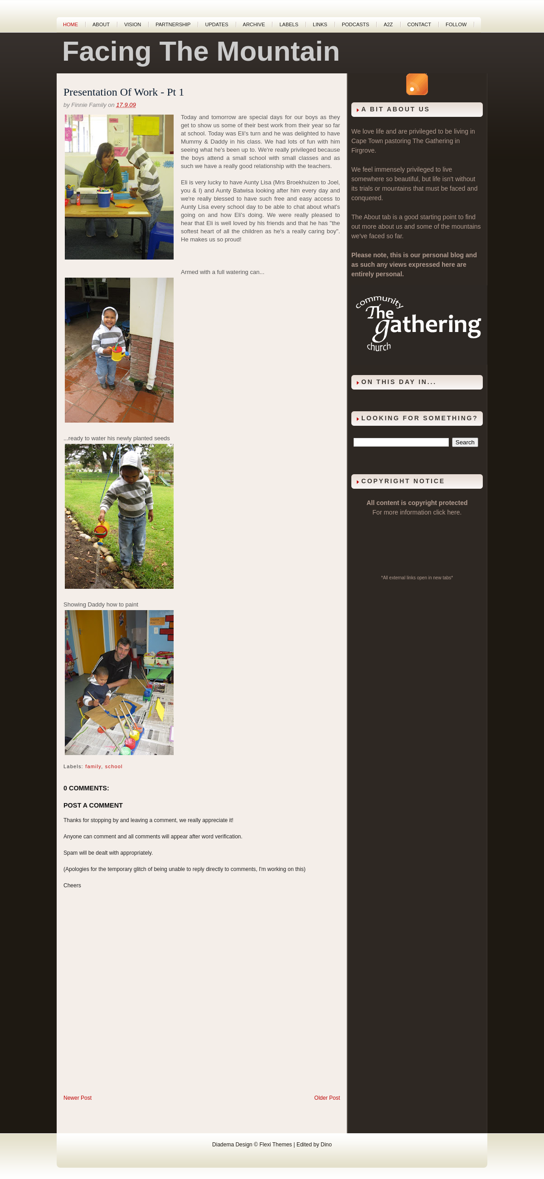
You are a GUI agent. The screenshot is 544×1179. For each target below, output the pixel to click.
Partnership (172, 24)
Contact (419, 24)
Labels (288, 24)
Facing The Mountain (201, 51)
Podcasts (355, 24)
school (114, 766)
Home (70, 24)
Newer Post (77, 1098)
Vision (132, 24)
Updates (216, 24)
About (101, 24)
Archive (254, 24)
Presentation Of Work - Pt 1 (123, 92)
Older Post (327, 1098)
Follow (456, 24)
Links (320, 24)
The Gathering (433, 140)
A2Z (388, 24)
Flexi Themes (275, 1144)
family (93, 766)
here (453, 512)
